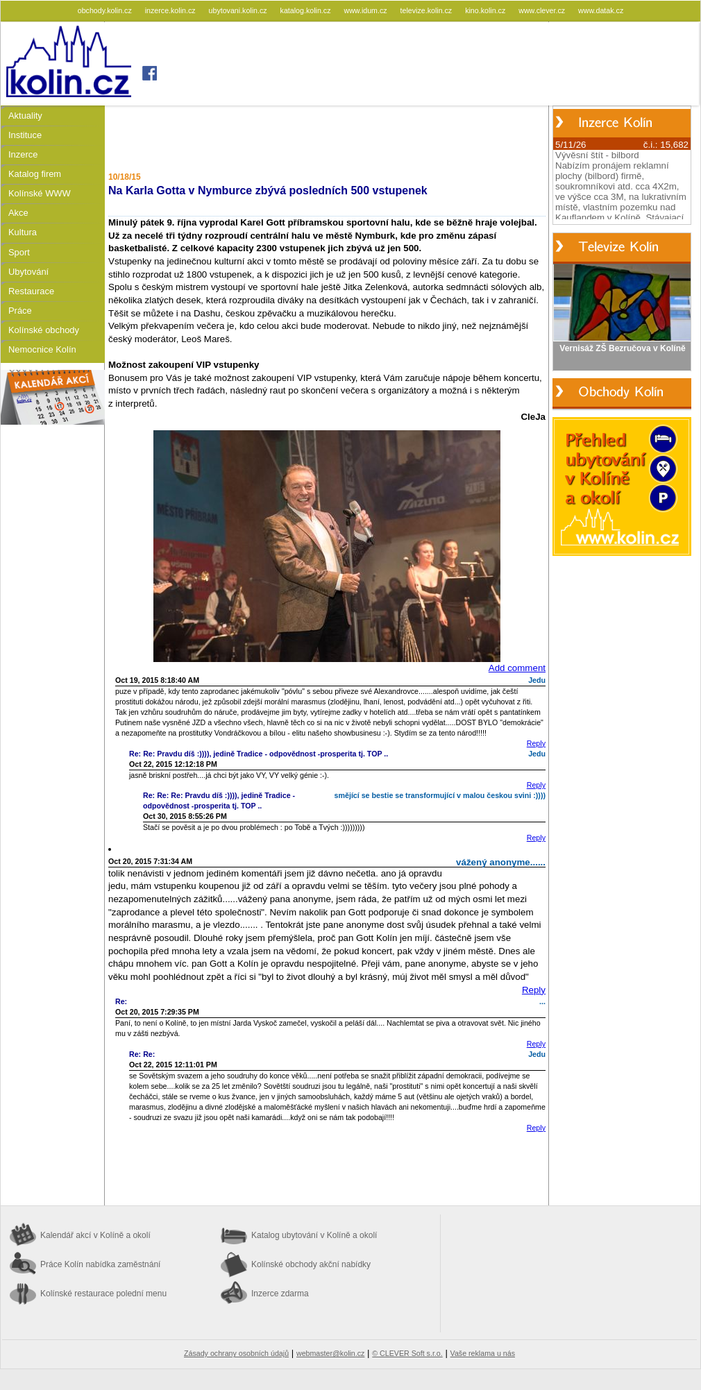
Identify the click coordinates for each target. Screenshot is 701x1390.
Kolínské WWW (39, 193)
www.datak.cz (600, 10)
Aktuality (25, 115)
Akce (18, 212)
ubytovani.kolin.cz (239, 10)
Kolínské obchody (43, 330)
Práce (20, 310)
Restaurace (31, 291)
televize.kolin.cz (427, 10)
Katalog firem (34, 174)
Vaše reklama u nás (482, 1353)
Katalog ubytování (314, 1235)
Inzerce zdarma (280, 1293)
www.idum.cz (366, 10)
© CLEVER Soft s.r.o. (407, 1353)
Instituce (25, 135)
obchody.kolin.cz (106, 10)
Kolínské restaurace (103, 1293)
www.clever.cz (542, 10)
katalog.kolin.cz (306, 10)
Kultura (22, 232)
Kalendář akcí (95, 1235)
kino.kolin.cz (486, 10)
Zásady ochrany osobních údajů (236, 1353)
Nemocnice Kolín (42, 349)
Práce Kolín (100, 1264)
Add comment (517, 668)
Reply (536, 743)
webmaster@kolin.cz (330, 1353)
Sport (19, 252)
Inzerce (22, 154)
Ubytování (28, 271)
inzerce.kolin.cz (171, 10)
